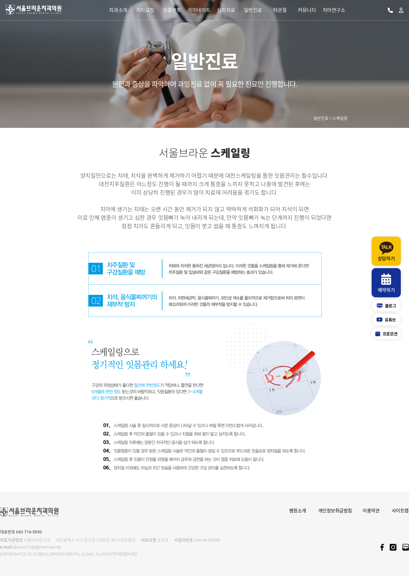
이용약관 (371, 511)
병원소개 (297, 511)
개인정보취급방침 (335, 511)
